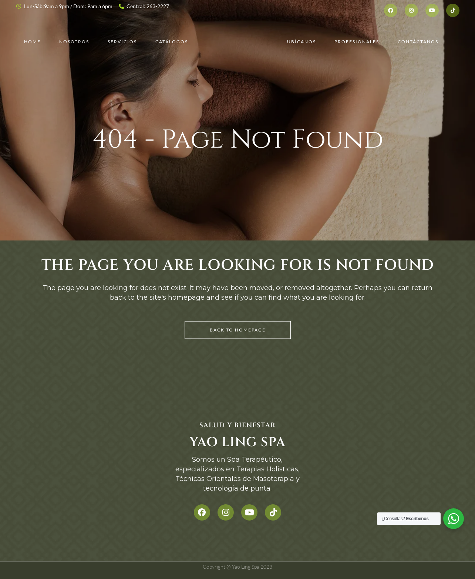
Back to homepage (238, 330)
